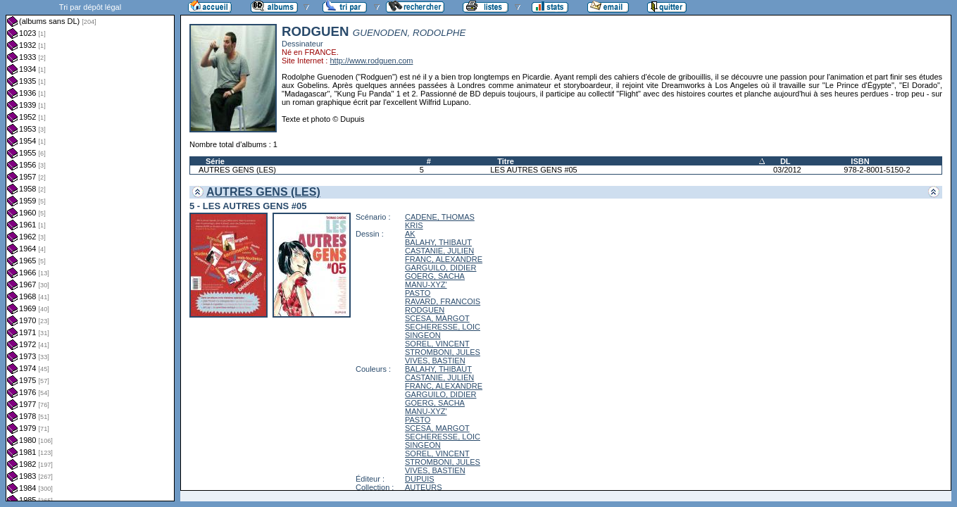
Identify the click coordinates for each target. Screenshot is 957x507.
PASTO (417, 293)
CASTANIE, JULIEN (439, 250)
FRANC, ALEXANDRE (443, 259)
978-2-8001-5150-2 (877, 169)
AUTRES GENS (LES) (237, 169)
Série (215, 161)
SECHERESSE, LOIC (442, 327)
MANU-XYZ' (426, 284)
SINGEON (423, 335)
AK (410, 234)
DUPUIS (419, 479)
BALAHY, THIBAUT (438, 242)
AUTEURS (423, 487)
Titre (505, 161)
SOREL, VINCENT (437, 343)
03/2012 (787, 169)
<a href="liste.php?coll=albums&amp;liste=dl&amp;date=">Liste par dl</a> (90, 250)
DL (785, 161)
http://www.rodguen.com (371, 60)
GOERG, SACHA (435, 276)
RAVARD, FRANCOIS (442, 301)
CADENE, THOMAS (440, 217)
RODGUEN (424, 310)
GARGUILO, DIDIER (440, 267)
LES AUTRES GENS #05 (533, 169)
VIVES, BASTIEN (435, 360)
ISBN (860, 161)
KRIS (414, 225)
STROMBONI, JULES (442, 352)
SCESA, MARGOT (437, 318)
